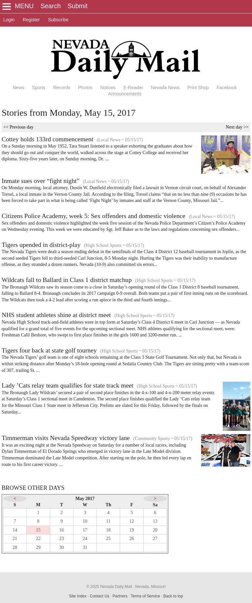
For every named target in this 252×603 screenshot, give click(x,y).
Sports (38, 87)
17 (85, 530)
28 (14, 547)
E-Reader (133, 87)
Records (61, 87)
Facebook (227, 87)
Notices (108, 87)
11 (108, 521)
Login (8, 19)
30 (61, 547)
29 (38, 547)
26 (132, 538)
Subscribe (58, 19)
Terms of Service (145, 596)
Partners (120, 596)
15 (38, 530)
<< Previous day (18, 127)
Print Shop (198, 87)
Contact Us (99, 596)
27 (155, 538)
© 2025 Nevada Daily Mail (109, 586)
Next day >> (237, 127)
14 (14, 530)
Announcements (124, 93)
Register (31, 19)
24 (85, 538)
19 (132, 530)
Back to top (173, 596)
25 (108, 538)
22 (38, 538)
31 (85, 547)
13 (155, 521)
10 (85, 521)
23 (61, 538)
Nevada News (165, 87)
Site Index (77, 596)
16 (61, 530)
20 (155, 530)
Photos (85, 87)
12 (132, 521)
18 (108, 530)
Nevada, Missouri (150, 586)
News (18, 87)
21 (14, 538)
